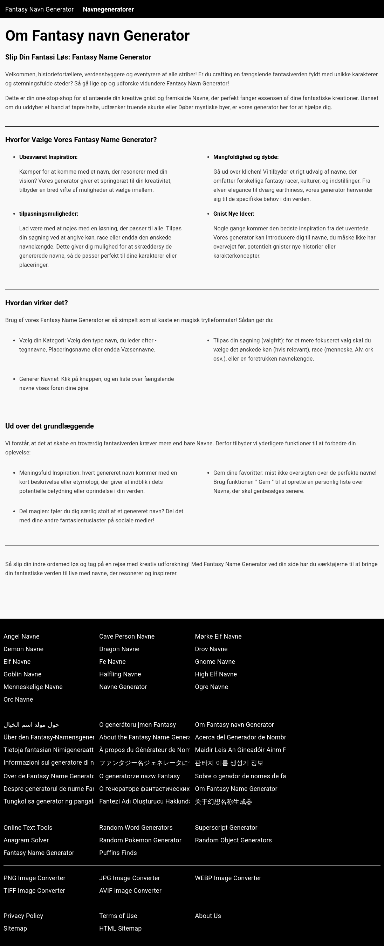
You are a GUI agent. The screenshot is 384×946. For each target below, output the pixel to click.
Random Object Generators (233, 840)
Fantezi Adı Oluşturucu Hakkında (144, 801)
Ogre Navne (211, 686)
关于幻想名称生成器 (223, 801)
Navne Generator (123, 686)
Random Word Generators (136, 827)
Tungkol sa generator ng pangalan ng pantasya (49, 801)
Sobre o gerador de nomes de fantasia (240, 776)
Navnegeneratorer (108, 9)
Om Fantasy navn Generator (234, 724)
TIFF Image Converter (34, 890)
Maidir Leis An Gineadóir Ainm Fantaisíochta (240, 749)
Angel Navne (22, 636)
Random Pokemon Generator (140, 840)
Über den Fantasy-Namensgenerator (49, 737)
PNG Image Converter (35, 878)
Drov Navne (211, 649)
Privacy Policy (23, 915)
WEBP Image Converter (228, 878)
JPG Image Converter (129, 878)
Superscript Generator (226, 827)
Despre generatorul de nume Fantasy (49, 788)
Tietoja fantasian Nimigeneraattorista (49, 749)
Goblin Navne (22, 674)
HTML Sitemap (120, 928)
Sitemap (15, 928)
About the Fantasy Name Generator (144, 737)
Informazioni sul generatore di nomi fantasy (49, 762)
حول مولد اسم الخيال (31, 724)
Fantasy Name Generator (39, 852)
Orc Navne (18, 699)
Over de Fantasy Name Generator (49, 776)
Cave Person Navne (127, 636)
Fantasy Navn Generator (39, 9)
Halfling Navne (120, 674)
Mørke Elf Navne (218, 636)
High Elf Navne (216, 674)
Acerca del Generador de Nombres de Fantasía (240, 737)
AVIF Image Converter (130, 890)
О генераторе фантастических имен (144, 788)
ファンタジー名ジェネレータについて (144, 762)
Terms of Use (118, 915)
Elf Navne (17, 661)
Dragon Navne (119, 649)
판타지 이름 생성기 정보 (229, 762)
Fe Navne (112, 661)
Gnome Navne (215, 661)
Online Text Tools (28, 827)
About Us (208, 915)
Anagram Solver (26, 840)
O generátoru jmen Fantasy (137, 724)
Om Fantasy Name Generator (236, 788)
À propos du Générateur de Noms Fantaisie (144, 749)
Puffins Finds (118, 852)
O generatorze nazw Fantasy (139, 776)
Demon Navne (23, 649)
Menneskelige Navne (33, 686)
